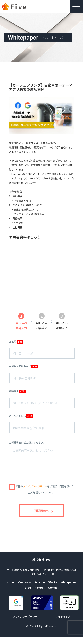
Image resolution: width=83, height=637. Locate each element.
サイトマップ (63, 616)
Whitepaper (68, 582)
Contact (53, 587)
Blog (28, 587)
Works (52, 582)
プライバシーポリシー (25, 616)
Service (39, 582)
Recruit (39, 587)
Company (24, 582)
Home (11, 582)
